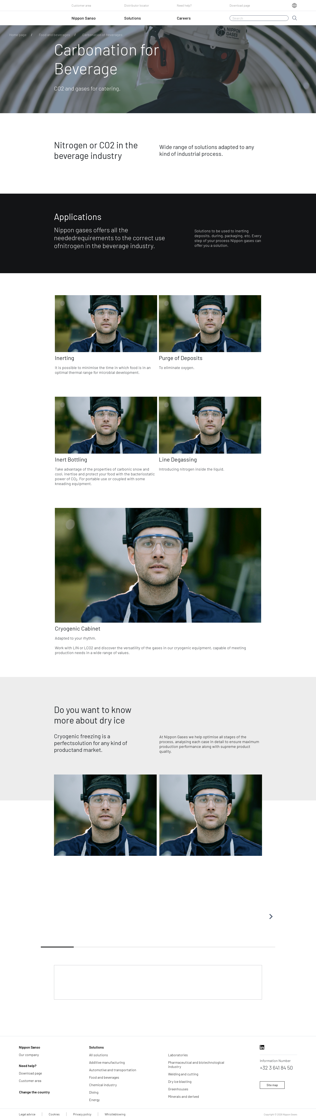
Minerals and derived (183, 1096)
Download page (240, 5)
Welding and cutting (183, 1074)
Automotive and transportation (112, 1070)
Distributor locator (136, 5)
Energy (94, 1100)
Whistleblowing (115, 1114)
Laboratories (178, 1055)
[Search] (259, 18)
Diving (93, 1092)
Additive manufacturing (107, 1062)
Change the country (34, 1092)
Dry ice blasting (179, 1081)
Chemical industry (103, 1085)
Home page (18, 35)
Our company (29, 1055)
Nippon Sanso (29, 1047)
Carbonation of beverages (102, 35)
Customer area (81, 5)
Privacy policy (82, 1114)
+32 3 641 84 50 (276, 1067)
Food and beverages (54, 35)
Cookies (54, 1114)
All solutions (98, 1055)
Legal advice (27, 1114)
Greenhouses (178, 1089)
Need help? (184, 5)
